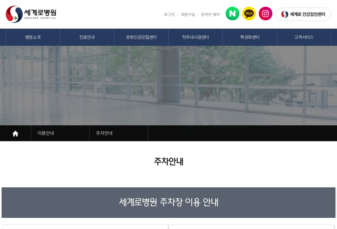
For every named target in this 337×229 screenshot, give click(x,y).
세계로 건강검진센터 (303, 14)
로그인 (169, 14)
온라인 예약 (210, 14)
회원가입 (188, 14)
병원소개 (32, 37)
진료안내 (87, 37)
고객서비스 (303, 37)
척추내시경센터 (195, 37)
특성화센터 (249, 37)
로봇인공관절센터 (141, 37)
